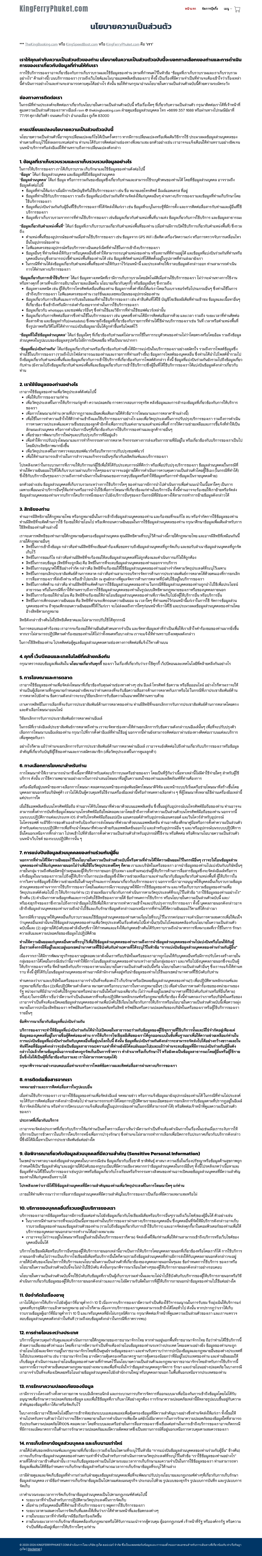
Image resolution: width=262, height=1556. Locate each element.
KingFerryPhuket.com (54, 8)
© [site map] (21, 1544)
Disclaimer (34, 1549)
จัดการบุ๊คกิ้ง (210, 9)
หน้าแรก (190, 9)
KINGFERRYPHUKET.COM (53, 1544)
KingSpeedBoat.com (82, 44)
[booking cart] (237, 10)
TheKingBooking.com (41, 44)
